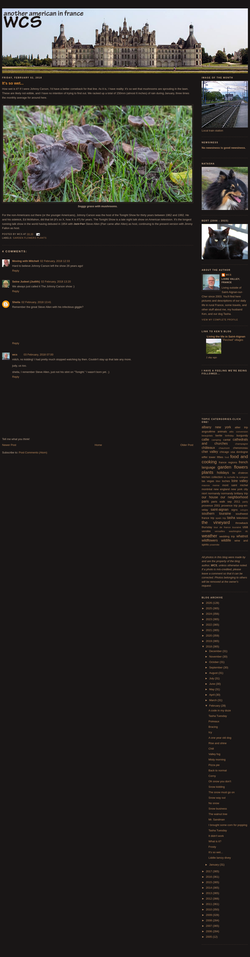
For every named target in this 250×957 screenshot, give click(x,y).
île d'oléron (240, 472)
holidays (223, 472)
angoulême (208, 431)
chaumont (224, 448)
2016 (209, 876)
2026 (209, 602)
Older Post (186, 445)
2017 (209, 871)
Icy (210, 732)
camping (216, 439)
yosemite (215, 544)
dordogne (242, 451)
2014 (209, 887)
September (216, 667)
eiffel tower (209, 457)
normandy (214, 493)
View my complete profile (220, 320)
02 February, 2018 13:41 (36, 302)
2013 (209, 893)
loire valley (240, 481)
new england (222, 489)
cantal (226, 439)
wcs (14, 354)
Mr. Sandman (216, 819)
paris (205, 501)
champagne (241, 443)
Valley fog (214, 754)
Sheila (16, 302)
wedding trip (227, 536)
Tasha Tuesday (217, 715)
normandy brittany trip (234, 493)
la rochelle (230, 477)
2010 (209, 909)
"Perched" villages (232, 340)
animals (222, 431)
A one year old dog (219, 737)
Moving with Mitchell (25, 261)
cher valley (210, 451)
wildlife (226, 540)
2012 (209, 898)
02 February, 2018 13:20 (56, 281)
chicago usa (227, 451)
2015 (209, 882)
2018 (209, 646)
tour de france (222, 527)
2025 (209, 608)
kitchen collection (212, 477)
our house (210, 497)
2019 (209, 641)
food (227, 457)
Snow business (217, 808)
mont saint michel (235, 485)
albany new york (216, 427)
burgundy (242, 435)
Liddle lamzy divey (219, 857)
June (212, 683)
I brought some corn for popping (227, 825)
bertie (219, 435)
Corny (212, 775)
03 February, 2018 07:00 (38, 354)
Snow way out (216, 797)
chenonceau (240, 447)
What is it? (214, 841)
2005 (209, 936)
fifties (220, 457)
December (216, 651)
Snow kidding (216, 786)
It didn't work (216, 835)
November (216, 656)
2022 (209, 624)
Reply (15, 270)
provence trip (229, 505)
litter (218, 481)
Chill (211, 748)
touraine (236, 527)
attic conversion (238, 431)
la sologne (242, 477)
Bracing (213, 726)
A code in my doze (219, 710)
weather (209, 535)
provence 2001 (211, 505)
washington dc (238, 531)
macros (206, 485)
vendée (206, 531)
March (213, 700)
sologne (244, 510)
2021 (209, 630)
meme (216, 485)
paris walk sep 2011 (225, 501)
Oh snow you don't (219, 781)
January (214, 864)
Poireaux (213, 721)
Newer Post (9, 445)
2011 (209, 904)
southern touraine (216, 513)
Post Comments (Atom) (33, 452)
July (212, 678)
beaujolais (207, 435)
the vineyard (216, 522)
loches (226, 481)
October (214, 662)
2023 (209, 619)
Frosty (212, 846)
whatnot (242, 536)
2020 (209, 635)
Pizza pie (214, 765)
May (212, 689)
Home (98, 445)
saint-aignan (220, 509)
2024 (209, 613)
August (213, 672)
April (212, 694)
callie (205, 439)
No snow (213, 803)
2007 (209, 925)
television (242, 518)
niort (204, 493)
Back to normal (217, 770)
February (215, 705)
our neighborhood (234, 497)
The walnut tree (217, 814)
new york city (239, 489)
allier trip (241, 427)
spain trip (221, 518)
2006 (209, 931)
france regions (228, 462)
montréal (207, 489)
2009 (209, 915)
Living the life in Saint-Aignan (225, 336)
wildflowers (210, 540)
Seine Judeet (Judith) (26, 281)
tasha (231, 518)
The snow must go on (221, 792)
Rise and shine (217, 743)
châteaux (208, 447)
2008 (209, 920)
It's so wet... (13, 83)
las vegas (208, 481)
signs (234, 509)
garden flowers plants (30, 238)
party (245, 501)
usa (245, 527)
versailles (220, 531)
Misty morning (216, 759)
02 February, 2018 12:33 (55, 261)
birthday (229, 435)
